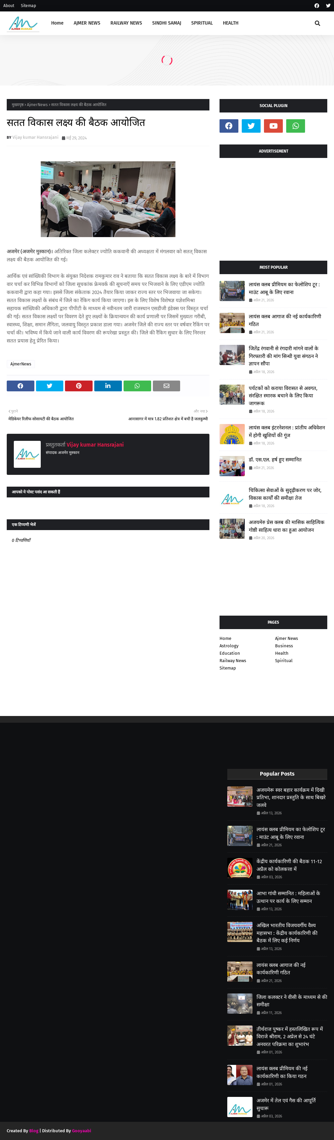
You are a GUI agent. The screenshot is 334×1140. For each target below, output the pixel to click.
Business (284, 645)
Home (225, 638)
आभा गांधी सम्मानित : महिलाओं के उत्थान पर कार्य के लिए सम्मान (288, 897)
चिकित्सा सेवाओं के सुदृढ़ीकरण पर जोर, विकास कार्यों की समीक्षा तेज (285, 494)
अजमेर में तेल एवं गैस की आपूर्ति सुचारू (286, 1104)
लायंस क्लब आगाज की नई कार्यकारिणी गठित (285, 320)
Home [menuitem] (57, 23)
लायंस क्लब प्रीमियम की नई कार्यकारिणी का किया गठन (282, 1072)
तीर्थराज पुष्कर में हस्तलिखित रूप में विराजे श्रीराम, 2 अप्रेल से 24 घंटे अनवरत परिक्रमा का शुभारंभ (290, 1036)
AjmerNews (37, 104)
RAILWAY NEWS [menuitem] (126, 23)
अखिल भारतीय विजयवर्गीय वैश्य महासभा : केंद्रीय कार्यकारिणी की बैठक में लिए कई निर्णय (287, 933)
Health (282, 653)
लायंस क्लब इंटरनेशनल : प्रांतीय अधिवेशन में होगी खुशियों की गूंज (287, 431)
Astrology (229, 645)
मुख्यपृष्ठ (18, 104)
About (8, 5)
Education (230, 653)
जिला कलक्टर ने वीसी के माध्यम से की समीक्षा (292, 1001)
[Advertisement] (273, 207)
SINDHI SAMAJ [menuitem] (166, 23)
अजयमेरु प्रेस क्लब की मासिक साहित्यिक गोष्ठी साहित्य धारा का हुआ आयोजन (287, 526)
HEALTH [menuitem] (230, 23)
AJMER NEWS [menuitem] (87, 23)
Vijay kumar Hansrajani (35, 137)
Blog (33, 1130)
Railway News (233, 660)
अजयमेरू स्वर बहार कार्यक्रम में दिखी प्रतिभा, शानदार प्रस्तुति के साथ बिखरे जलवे (291, 797)
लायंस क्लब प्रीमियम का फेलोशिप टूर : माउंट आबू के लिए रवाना (284, 288)
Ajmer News (286, 638)
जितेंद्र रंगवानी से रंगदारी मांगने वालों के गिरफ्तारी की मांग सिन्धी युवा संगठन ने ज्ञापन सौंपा (284, 356)
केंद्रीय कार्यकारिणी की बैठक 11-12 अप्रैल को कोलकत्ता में (289, 865)
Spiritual (284, 660)
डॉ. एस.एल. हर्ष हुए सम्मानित (275, 460)
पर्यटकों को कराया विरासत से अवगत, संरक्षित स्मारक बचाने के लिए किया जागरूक (283, 395)
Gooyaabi (81, 1130)
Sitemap (28, 5)
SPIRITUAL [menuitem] (202, 23)
